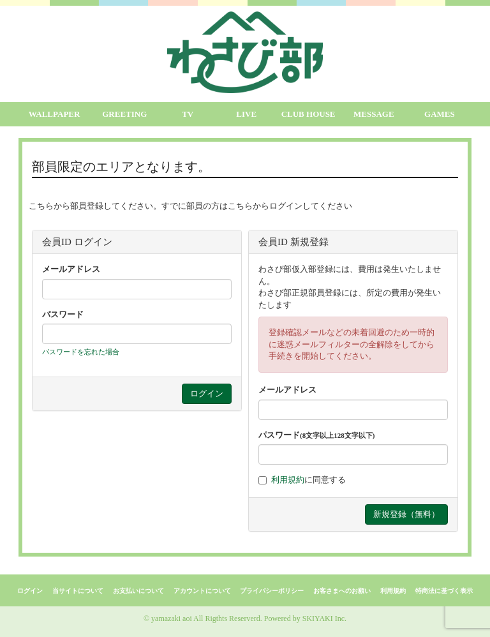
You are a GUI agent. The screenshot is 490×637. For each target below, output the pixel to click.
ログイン (30, 590)
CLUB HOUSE (308, 114)
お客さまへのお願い (342, 590)
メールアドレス (71, 269)
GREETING (124, 114)
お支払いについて (138, 590)
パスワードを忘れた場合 (80, 352)
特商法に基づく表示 (444, 590)
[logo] (245, 52)
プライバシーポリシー (272, 590)
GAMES (439, 114)
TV (187, 114)
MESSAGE (373, 114)
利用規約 (287, 479)
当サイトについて (77, 590)
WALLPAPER (54, 114)
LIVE (246, 114)
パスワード (63, 314)
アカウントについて (202, 590)
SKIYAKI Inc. (324, 618)
